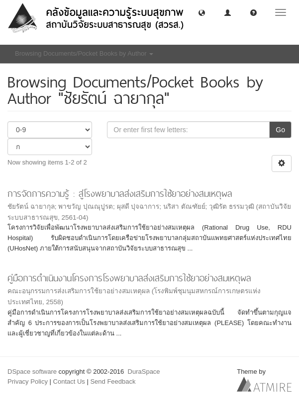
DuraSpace (144, 371)
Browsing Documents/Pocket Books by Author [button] (84, 53)
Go (280, 130)
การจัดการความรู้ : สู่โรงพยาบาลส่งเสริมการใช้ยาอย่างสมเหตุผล (119, 193)
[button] (201, 12)
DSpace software (32, 371)
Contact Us (69, 381)
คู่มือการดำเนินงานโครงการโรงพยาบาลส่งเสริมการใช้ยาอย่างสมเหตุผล (129, 278)
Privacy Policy (27, 381)
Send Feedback (112, 381)
